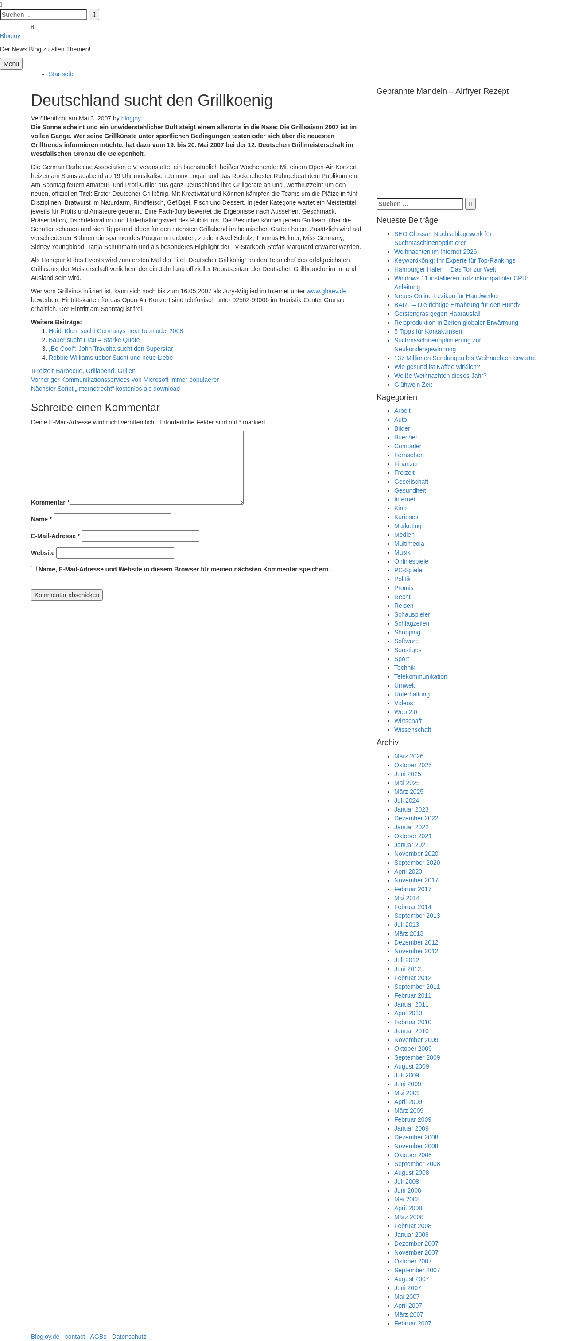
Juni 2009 (407, 1084)
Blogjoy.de (45, 1336)
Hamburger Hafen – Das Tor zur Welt (445, 269)
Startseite (62, 74)
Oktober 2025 (413, 765)
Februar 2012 (412, 977)
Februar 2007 (412, 1323)
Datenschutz (129, 1336)
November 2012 (416, 951)
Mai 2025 (407, 782)
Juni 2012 (407, 968)
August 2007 (411, 1279)
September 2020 (417, 862)
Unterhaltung (412, 694)
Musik (402, 552)
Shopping (407, 632)
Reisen (404, 605)
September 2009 (417, 1057)
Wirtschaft (408, 720)
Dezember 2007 (416, 1243)
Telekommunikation (420, 676)
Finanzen (407, 463)
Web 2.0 (405, 711)
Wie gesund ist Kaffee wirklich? (437, 366)
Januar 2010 (411, 1030)
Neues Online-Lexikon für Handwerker (446, 295)
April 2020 (408, 871)
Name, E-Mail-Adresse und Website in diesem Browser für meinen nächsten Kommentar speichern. (184, 569)
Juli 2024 (406, 800)
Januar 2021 (411, 844)
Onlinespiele (411, 561)
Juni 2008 (407, 1190)
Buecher (405, 437)
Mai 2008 (407, 1199)
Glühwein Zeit (413, 384)
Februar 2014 (412, 906)
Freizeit (43, 370)
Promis (404, 587)
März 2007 (408, 1314)
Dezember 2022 (416, 818)
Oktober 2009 (413, 1048)
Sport (401, 658)
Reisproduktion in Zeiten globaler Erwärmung (456, 322)
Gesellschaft (411, 481)
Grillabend (100, 370)
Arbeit (402, 410)
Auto (400, 419)
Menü (11, 63)
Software (406, 641)
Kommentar (50, 502)
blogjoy (131, 118)
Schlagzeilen (411, 623)
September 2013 (417, 915)
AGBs (98, 1336)
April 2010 (408, 1013)
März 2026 (408, 756)
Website (42, 552)
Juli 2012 (406, 960)
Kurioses (406, 517)
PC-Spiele (408, 570)
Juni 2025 (407, 773)
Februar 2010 (412, 1022)
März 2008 (408, 1217)
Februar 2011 (412, 995)
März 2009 (408, 1110)
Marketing (407, 525)
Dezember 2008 (416, 1137)
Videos (403, 703)
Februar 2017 (412, 889)
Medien (404, 534)
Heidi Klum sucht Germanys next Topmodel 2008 (116, 330)
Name (41, 519)
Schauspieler (412, 614)
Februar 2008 (412, 1225)
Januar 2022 (411, 827)
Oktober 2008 (413, 1154)
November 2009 (416, 1039)
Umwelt (404, 685)
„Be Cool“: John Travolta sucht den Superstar (111, 348)
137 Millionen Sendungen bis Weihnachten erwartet (465, 357)
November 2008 (416, 1146)
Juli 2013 (406, 924)
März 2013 (408, 933)
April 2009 (408, 1101)
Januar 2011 (411, 1004)
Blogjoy (10, 35)
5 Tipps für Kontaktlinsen (428, 331)
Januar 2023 (411, 809)
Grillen (126, 370)
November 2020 (416, 853)
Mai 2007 (407, 1296)
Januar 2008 (411, 1234)
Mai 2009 (407, 1092)
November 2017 (416, 880)
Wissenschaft (412, 729)
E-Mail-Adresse (55, 536)
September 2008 (417, 1163)
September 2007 (417, 1270)
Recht (402, 596)
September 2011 (417, 986)
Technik (404, 667)
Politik (402, 579)
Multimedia (409, 543)
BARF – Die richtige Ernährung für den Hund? (457, 304)
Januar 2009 (411, 1128)
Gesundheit (410, 490)
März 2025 (408, 791)
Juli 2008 (406, 1181)
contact (75, 1336)
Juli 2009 (406, 1075)
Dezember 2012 (416, 942)
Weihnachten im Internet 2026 (435, 251)
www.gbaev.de (326, 291)
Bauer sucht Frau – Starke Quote (94, 339)
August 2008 (411, 1172)
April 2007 (408, 1305)
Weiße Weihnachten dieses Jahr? (440, 375)
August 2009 (411, 1066)
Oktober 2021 (413, 836)
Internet (404, 499)
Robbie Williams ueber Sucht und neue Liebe (111, 357)
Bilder (402, 428)
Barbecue (69, 370)
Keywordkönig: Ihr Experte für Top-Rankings (455, 260)
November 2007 (416, 1252)
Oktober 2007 (413, 1261)
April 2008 (408, 1208)
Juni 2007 (407, 1287)
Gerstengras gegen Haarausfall (437, 313)
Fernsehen (409, 455)
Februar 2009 (412, 1119)
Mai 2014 (407, 898)
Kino (400, 508)
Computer (407, 446)
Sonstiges (407, 649)
